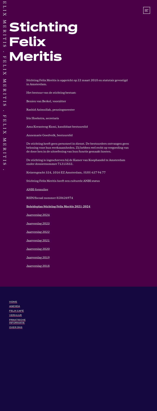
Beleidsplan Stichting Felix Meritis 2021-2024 (58, 206)
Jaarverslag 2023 (38, 223)
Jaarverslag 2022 (38, 232)
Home (13, 301)
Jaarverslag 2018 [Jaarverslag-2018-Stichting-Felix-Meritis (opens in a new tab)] (38, 266)
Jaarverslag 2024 (38, 215)
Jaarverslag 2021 (38, 240)
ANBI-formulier (37, 189)
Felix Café (16, 310)
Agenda (14, 306)
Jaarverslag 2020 (38, 249)
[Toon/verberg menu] (146, 10)
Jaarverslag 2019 (38, 257)
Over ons (15, 327)
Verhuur (15, 315)
